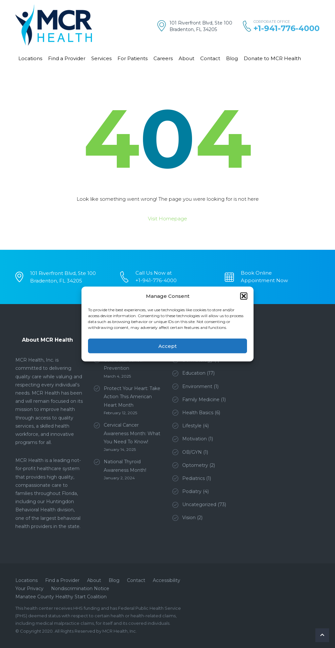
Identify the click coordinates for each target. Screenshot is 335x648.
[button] (243, 296)
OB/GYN (192, 452)
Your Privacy (29, 588)
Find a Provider (66, 58)
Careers (163, 58)
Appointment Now (264, 280)
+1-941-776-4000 (287, 28)
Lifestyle (192, 426)
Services (101, 58)
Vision (189, 517)
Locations (30, 58)
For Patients (132, 58)
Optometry (195, 465)
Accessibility (166, 580)
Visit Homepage (167, 218)
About (186, 58)
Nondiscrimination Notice (80, 588)
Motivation (194, 439)
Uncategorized (199, 504)
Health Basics (197, 413)
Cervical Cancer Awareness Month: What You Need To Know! (132, 433)
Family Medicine (201, 399)
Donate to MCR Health (272, 58)
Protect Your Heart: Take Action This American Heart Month (132, 396)
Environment (197, 386)
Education (193, 373)
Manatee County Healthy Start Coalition (61, 597)
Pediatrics (193, 478)
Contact (210, 58)
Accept (167, 346)
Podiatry (192, 491)
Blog (232, 58)
